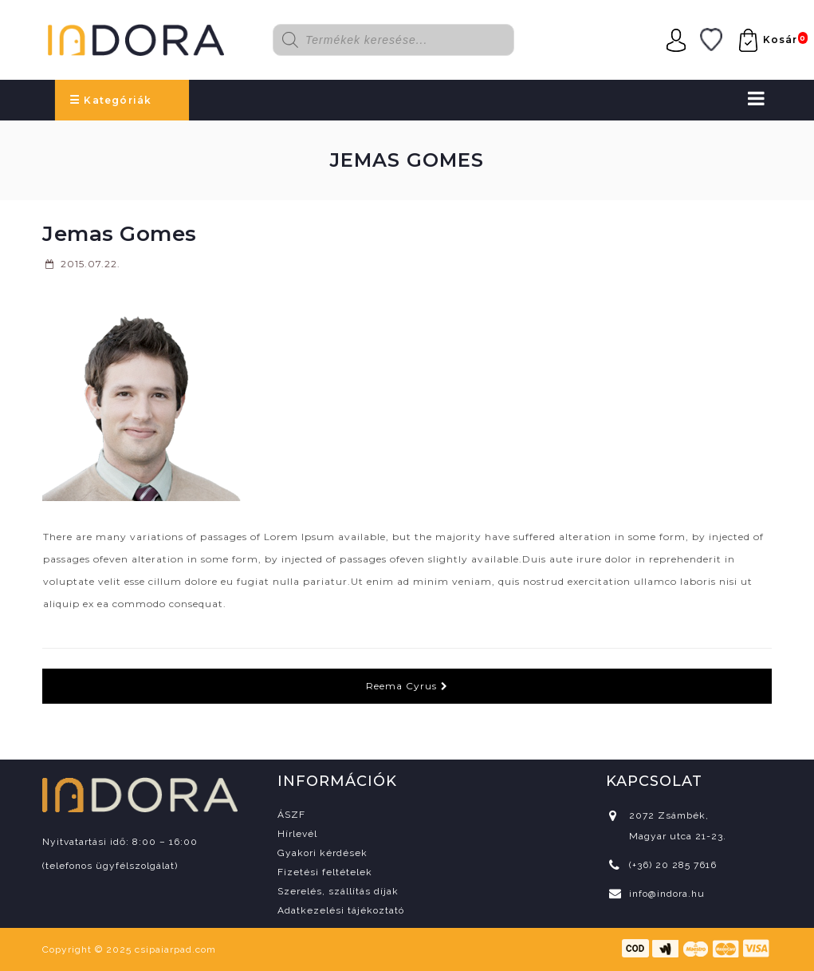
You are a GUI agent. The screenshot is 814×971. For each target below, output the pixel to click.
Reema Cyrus (407, 686)
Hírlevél (297, 833)
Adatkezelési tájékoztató (340, 910)
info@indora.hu (667, 893)
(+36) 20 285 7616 (673, 864)
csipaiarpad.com (175, 949)
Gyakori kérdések (322, 853)
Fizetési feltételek (324, 872)
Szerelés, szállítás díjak (338, 891)
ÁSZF (291, 814)
